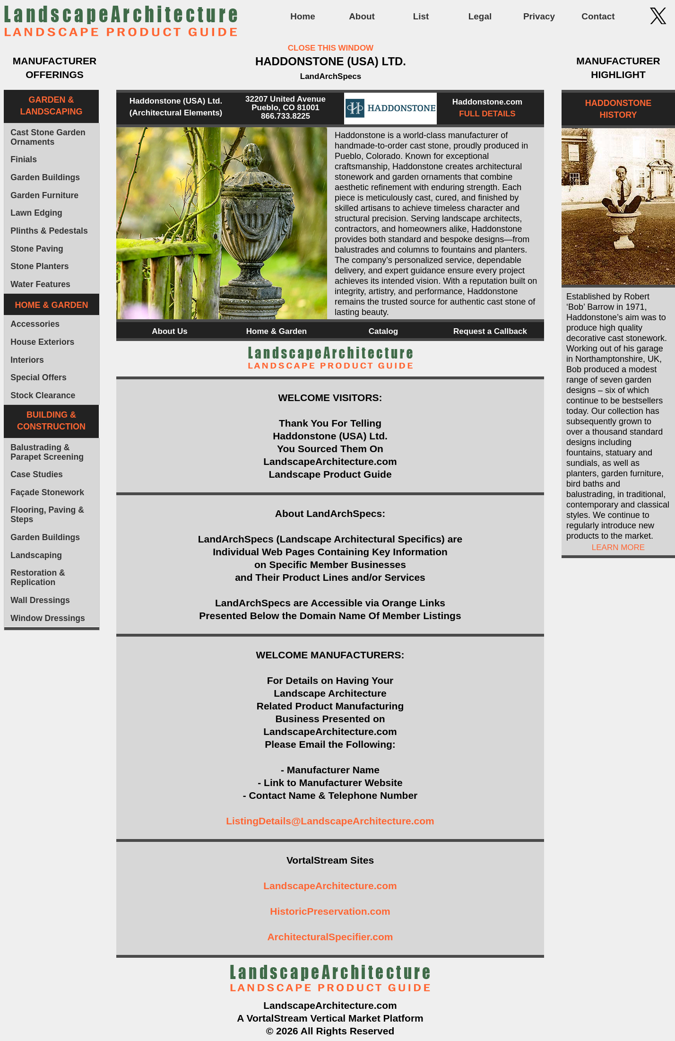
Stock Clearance (42, 395)
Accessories (35, 324)
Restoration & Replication (37, 577)
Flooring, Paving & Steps (47, 514)
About (362, 16)
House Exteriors (42, 342)
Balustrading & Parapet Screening (47, 452)
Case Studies (36, 474)
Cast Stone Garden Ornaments (48, 137)
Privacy (539, 16)
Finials (23, 159)
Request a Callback (490, 331)
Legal (480, 16)
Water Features (40, 284)
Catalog (383, 331)
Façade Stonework (47, 492)
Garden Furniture (44, 195)
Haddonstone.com (487, 101)
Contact (597, 16)
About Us (170, 331)
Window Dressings (47, 618)
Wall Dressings (40, 600)
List (421, 16)
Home (302, 16)
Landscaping (36, 555)
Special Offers (38, 377)
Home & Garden (276, 331)
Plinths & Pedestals (49, 231)
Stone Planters (39, 266)
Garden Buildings (45, 177)
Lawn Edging (36, 213)
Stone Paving (36, 249)
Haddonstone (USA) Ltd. (176, 100)
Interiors (27, 360)
